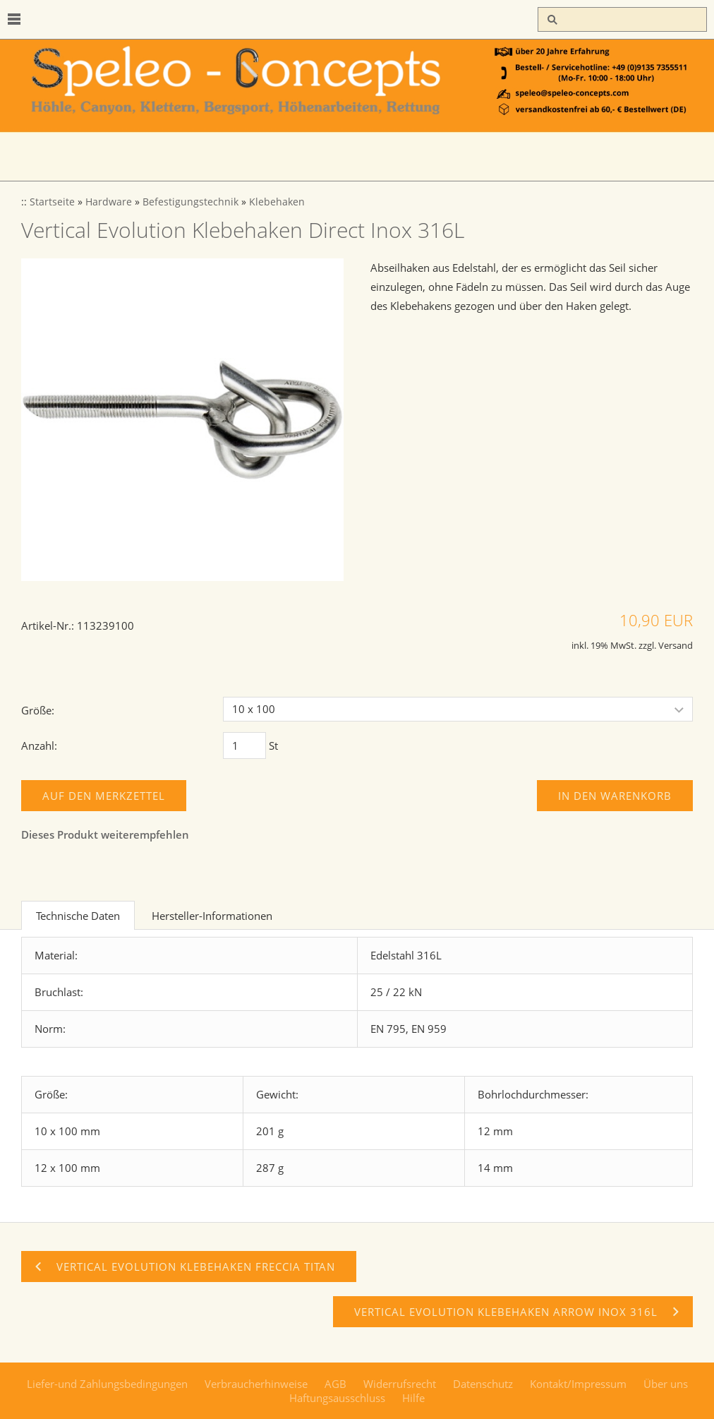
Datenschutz (483, 1384)
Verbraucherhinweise (256, 1384)
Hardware (108, 202)
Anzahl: (39, 745)
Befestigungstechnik (190, 202)
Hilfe (413, 1398)
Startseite (52, 202)
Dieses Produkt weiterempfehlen (105, 834)
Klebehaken (277, 202)
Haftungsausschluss (337, 1398)
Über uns (665, 1384)
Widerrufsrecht (399, 1384)
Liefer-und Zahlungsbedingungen (107, 1384)
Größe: (37, 710)
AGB (335, 1384)
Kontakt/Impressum (578, 1384)
